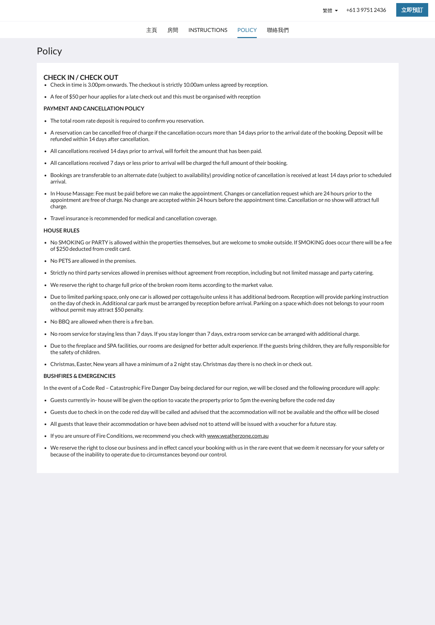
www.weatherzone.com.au (238, 435)
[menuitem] (151, 29)
